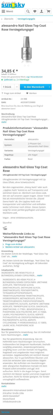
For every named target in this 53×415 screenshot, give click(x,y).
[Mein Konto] (41, 11)
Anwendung (7, 251)
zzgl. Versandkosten (34, 77)
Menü (7, 11)
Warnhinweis (7, 329)
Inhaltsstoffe (7, 270)
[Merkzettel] (34, 11)
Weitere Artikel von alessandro (18, 247)
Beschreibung (8, 114)
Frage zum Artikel (11, 93)
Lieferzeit (8, 79)
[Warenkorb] (48, 11)
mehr (4, 122)
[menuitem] (7, 11)
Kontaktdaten (8, 383)
